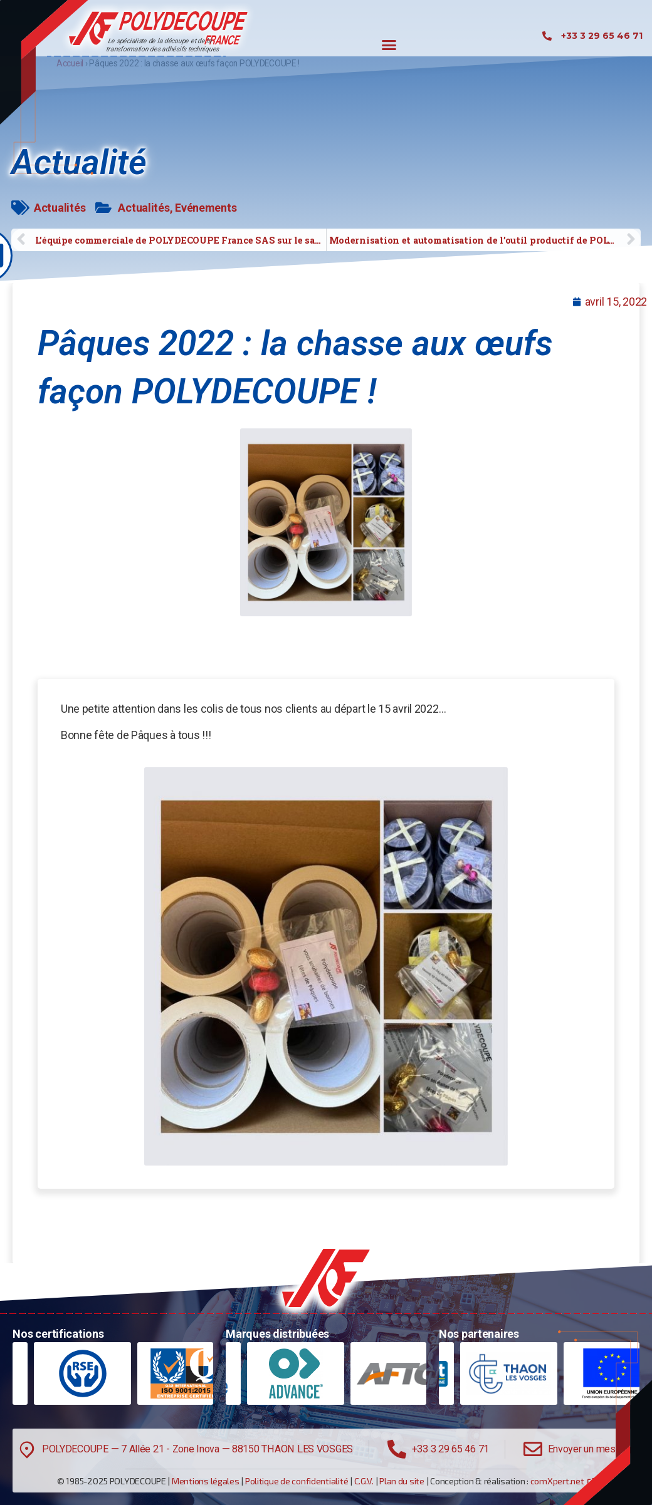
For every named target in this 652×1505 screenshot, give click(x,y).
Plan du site (401, 1481)
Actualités (59, 207)
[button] (389, 45)
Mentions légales (205, 1481)
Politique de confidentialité (296, 1481)
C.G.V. (364, 1481)
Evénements (205, 207)
